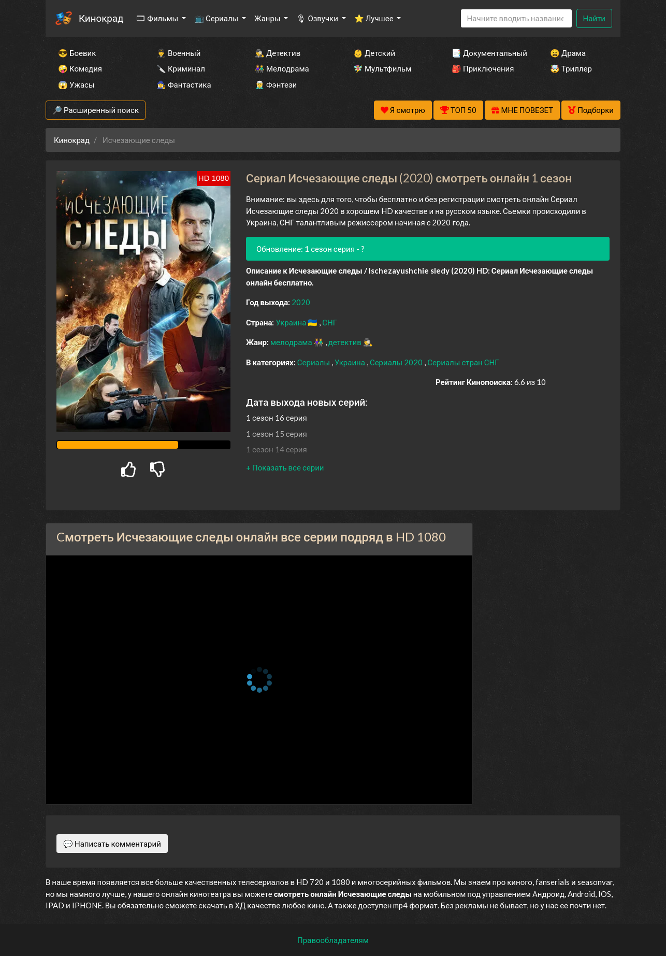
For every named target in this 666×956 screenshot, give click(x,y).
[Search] (516, 18)
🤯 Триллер (571, 68)
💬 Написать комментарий (112, 843)
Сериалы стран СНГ (463, 362)
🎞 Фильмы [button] (158, 18)
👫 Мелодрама (282, 68)
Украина (292, 322)
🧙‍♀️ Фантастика (183, 84)
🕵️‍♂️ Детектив (277, 53)
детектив (345, 342)
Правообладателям (333, 940)
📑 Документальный (487, 53)
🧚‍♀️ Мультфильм (382, 68)
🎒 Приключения (483, 68)
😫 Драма (568, 53)
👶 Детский (374, 53)
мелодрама (292, 342)
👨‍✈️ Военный (178, 53)
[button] (285, 467)
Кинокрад (101, 18)
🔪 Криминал (180, 68)
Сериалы (314, 362)
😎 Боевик (77, 53)
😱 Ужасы (76, 84)
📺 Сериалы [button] (217, 18)
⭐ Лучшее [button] (374, 18)
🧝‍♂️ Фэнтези (276, 84)
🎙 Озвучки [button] (317, 18)
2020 (301, 302)
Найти (594, 18)
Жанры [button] (268, 18)
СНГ (329, 322)
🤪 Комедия (80, 68)
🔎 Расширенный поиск (95, 110)
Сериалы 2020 (397, 362)
